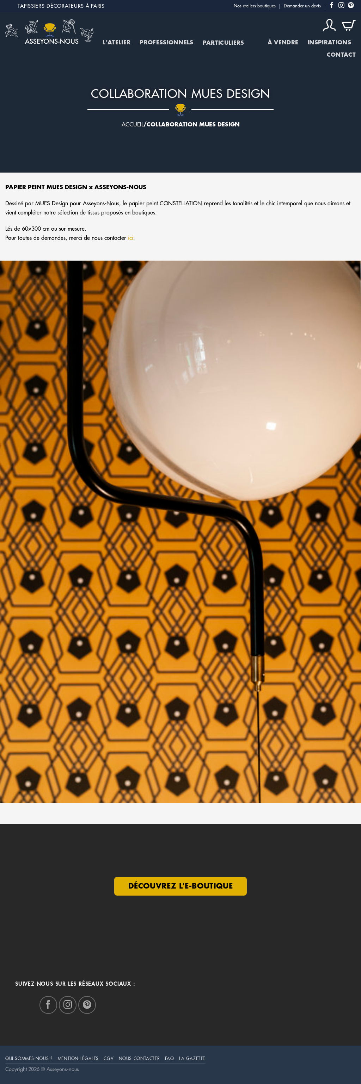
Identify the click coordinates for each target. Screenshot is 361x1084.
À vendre (283, 42)
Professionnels (166, 42)
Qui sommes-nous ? (29, 1059)
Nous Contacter (139, 1059)
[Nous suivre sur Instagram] (341, 5)
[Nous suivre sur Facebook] (332, 5)
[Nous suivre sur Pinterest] (351, 5)
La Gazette (192, 1059)
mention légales (78, 1059)
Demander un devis (302, 6)
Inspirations (329, 42)
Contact (341, 55)
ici (130, 238)
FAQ (169, 1059)
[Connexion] (330, 25)
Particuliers (230, 43)
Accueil (132, 124)
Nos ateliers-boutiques (255, 6)
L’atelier (116, 42)
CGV (109, 1059)
